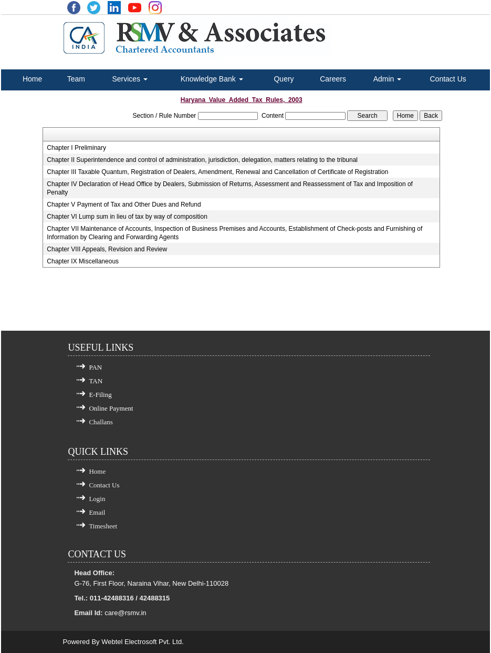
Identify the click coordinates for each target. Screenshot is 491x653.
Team (76, 79)
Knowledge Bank (212, 79)
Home (32, 79)
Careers (333, 79)
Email (97, 512)
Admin (387, 79)
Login (97, 499)
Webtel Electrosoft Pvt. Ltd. (142, 642)
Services (130, 79)
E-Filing (100, 395)
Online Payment (111, 408)
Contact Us (448, 79)
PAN (95, 367)
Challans (101, 422)
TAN (95, 381)
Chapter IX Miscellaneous (83, 261)
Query (284, 79)
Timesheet (103, 526)
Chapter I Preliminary (76, 147)
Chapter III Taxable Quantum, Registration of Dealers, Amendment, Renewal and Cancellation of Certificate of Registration (217, 172)
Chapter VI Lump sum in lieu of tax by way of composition (127, 216)
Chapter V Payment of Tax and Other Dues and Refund (124, 204)
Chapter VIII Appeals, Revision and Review (107, 249)
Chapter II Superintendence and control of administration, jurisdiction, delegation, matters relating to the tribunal (202, 160)
